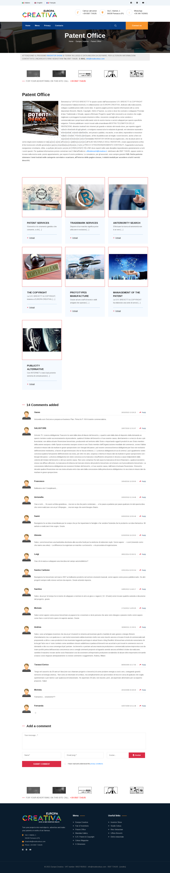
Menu (37, 26)
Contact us (137, 26)
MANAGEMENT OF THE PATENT (126, 294)
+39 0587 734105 (78, 81)
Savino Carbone (42, 570)
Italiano (26, 3)
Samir (37, 516)
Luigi (36, 554)
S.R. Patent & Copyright (84, 837)
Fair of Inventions (82, 826)
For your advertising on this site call (47, 81)
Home (27, 26)
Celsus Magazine (81, 840)
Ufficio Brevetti (116, 833)
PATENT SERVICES (38, 223)
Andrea (37, 627)
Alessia (37, 535)
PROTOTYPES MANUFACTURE (79, 294)
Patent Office (96, 41)
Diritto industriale (117, 837)
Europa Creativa (82, 41)
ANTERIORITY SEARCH (126, 223)
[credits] (123, 867)
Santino (38, 589)
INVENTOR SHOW (54, 56)
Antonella (38, 497)
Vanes (37, 412)
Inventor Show (116, 822)
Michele (38, 608)
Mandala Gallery (81, 833)
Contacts (59, 26)
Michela (38, 690)
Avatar (137, 755)
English (38, 3)
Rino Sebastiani (117, 829)
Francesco (39, 481)
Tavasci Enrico (41, 665)
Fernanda (38, 706)
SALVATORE (40, 428)
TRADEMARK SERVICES (84, 223)
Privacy (47, 26)
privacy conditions (96, 764)
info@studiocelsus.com (95, 59)
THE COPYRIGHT (37, 292)
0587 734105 (113, 867)
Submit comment (41, 764)
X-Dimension (80, 844)
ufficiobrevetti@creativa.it (96, 151)
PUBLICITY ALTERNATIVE (35, 367)
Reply (143, 412)
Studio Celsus (116, 826)
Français (51, 3)
